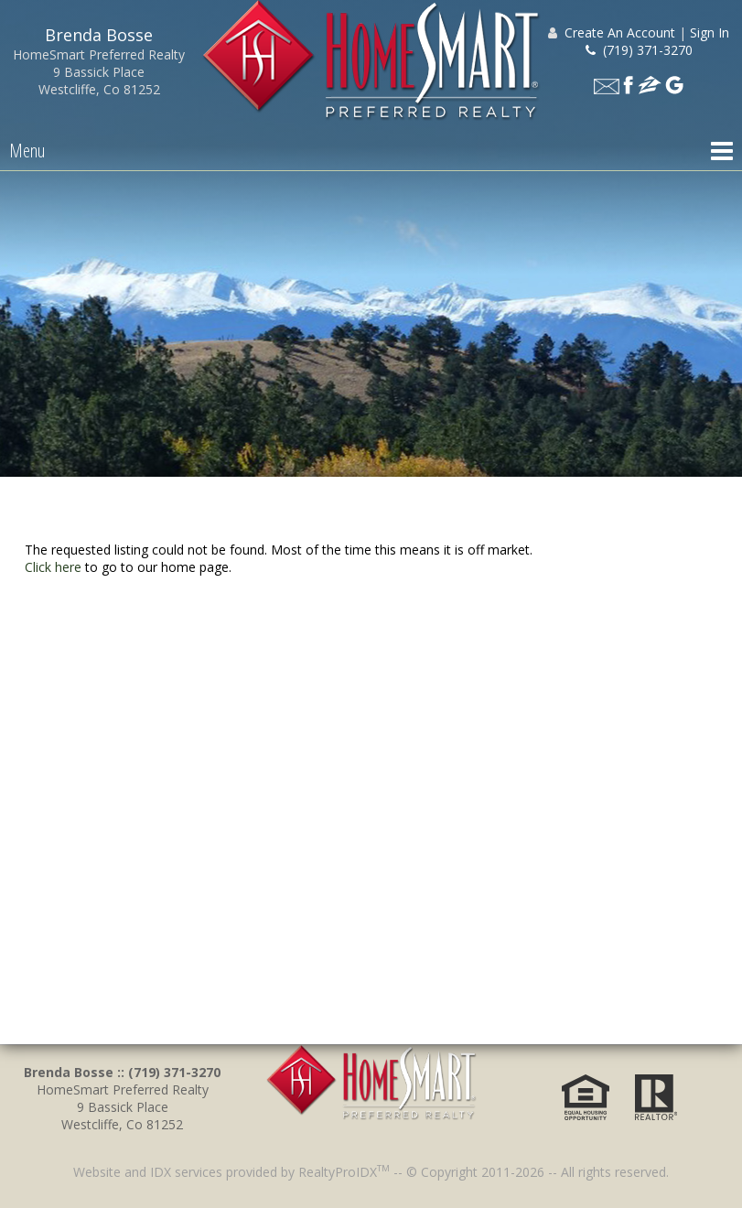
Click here (53, 567)
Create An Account (620, 32)
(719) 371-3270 (639, 50)
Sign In (709, 32)
